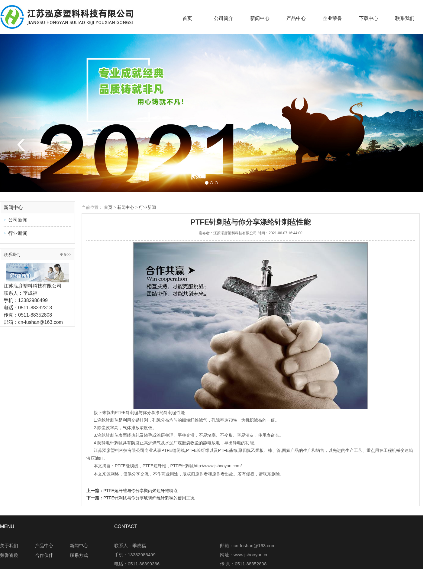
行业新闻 (17, 233)
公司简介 (223, 18)
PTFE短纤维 (154, 465)
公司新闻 (17, 219)
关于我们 (9, 545)
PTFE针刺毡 (126, 412)
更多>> (65, 254)
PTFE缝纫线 (173, 450)
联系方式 (79, 555)
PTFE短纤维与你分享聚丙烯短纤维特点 (140, 490)
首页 (187, 18)
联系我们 (405, 18)
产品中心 (296, 18)
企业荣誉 (332, 18)
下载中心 (368, 18)
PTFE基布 (227, 450)
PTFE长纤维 (198, 450)
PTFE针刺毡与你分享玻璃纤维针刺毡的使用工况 (149, 497)
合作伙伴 (44, 555)
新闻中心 (260, 18)
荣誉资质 (9, 555)
